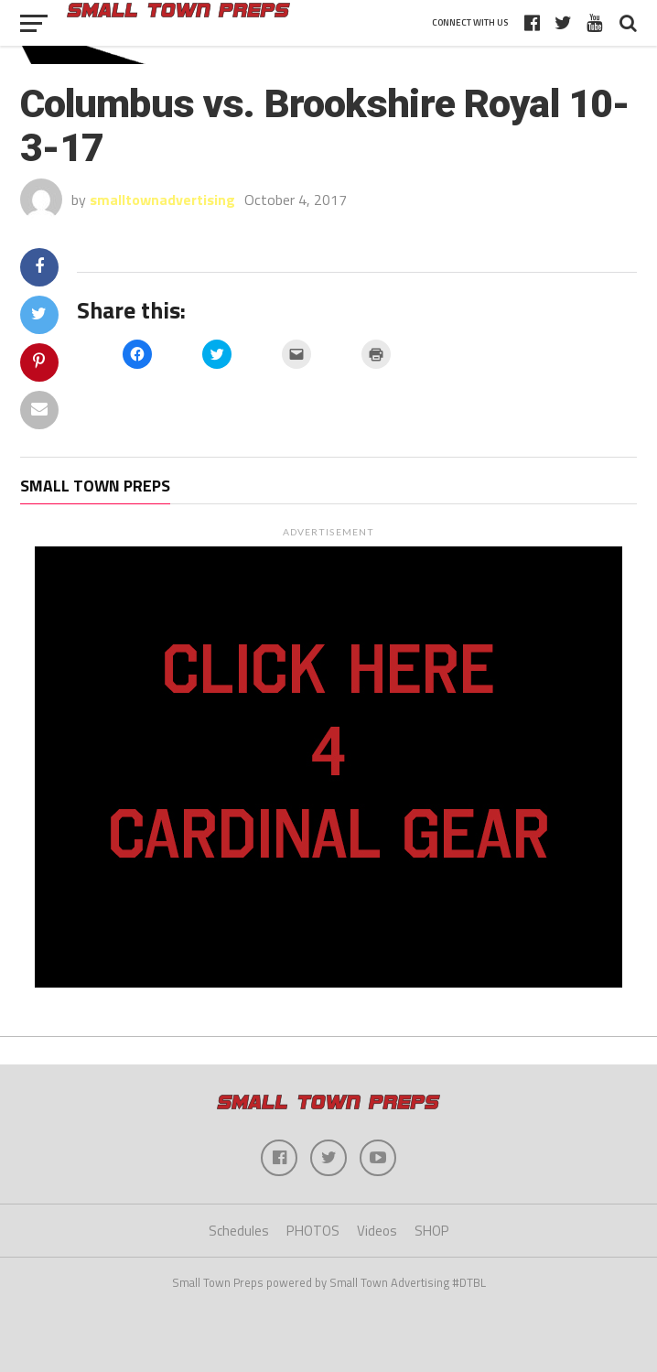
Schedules (239, 1230)
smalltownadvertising (162, 200)
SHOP (432, 1230)
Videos (377, 1230)
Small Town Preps (95, 485)
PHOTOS (312, 1230)
